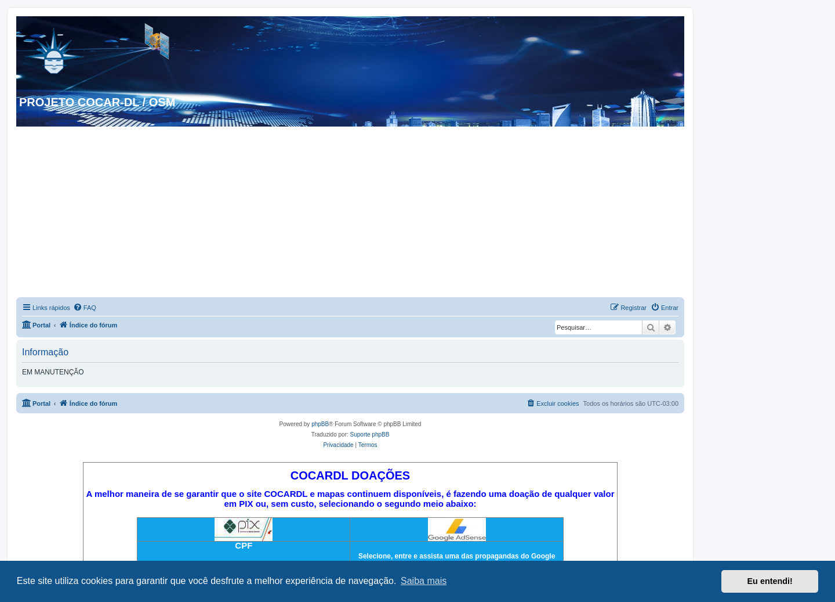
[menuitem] (84, 308)
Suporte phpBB (370, 434)
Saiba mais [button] (423, 581)
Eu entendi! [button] (770, 581)
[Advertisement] (350, 213)
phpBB (320, 424)
